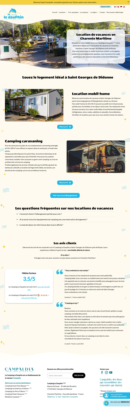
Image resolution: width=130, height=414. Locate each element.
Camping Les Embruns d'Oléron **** (18, 388)
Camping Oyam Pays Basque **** (17, 386)
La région (94, 12)
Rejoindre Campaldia (70, 397)
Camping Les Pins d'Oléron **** (16, 391)
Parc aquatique (73, 12)
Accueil (54, 12)
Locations (63, 12)
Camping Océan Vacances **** (16, 394)
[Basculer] (17, 214)
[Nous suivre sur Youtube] (110, 372)
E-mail (58, 397)
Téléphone (51, 397)
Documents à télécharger (115, 12)
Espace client (105, 6)
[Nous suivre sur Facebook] (102, 372)
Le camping (84, 12)
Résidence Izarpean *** (13, 397)
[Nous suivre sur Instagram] (106, 372)
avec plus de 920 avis (29, 298)
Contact (102, 12)
